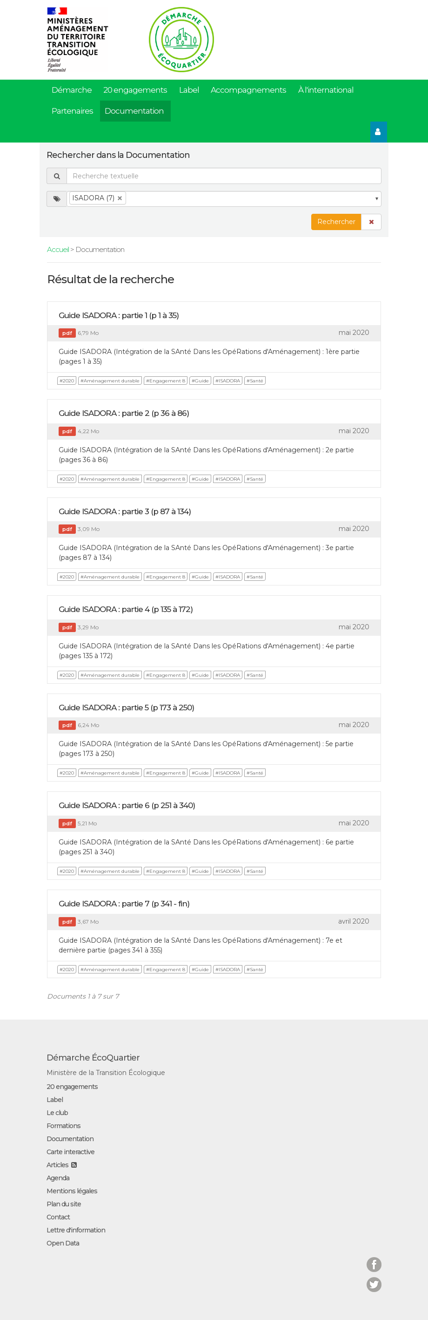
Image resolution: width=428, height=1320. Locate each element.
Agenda (58, 1178)
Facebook (374, 1258)
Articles (57, 1165)
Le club (57, 1113)
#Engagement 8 (165, 381)
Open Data (63, 1243)
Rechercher (336, 222)
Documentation (134, 111)
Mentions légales (72, 1191)
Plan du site (64, 1204)
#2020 (67, 381)
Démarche (72, 90)
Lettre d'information (76, 1230)
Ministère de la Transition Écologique (106, 1072)
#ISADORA (227, 381)
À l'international (326, 90)
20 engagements (135, 90)
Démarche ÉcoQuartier (93, 1058)
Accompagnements (248, 90)
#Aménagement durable (110, 381)
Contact (58, 1217)
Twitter (374, 1278)
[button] (371, 222)
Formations (63, 1126)
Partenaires (72, 111)
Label (189, 90)
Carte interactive (70, 1152)
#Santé (255, 381)
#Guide (200, 381)
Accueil (58, 249)
